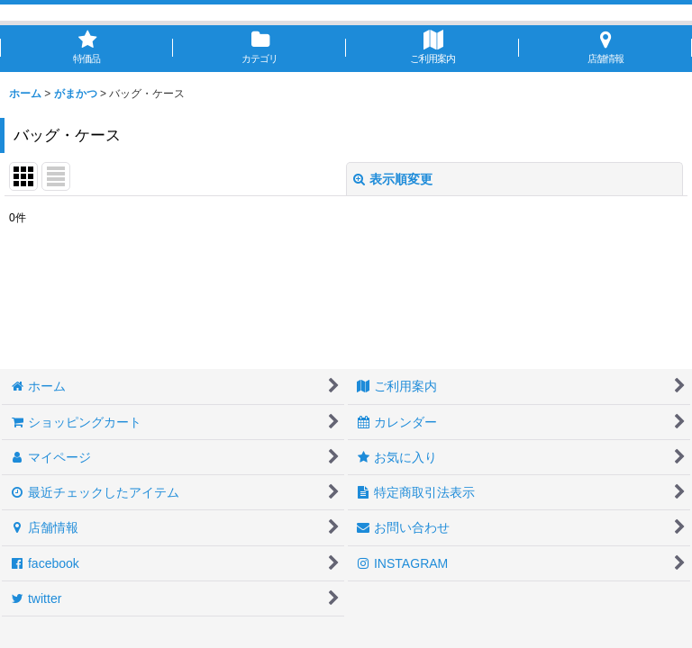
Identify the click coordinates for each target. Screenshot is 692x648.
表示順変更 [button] (392, 179)
